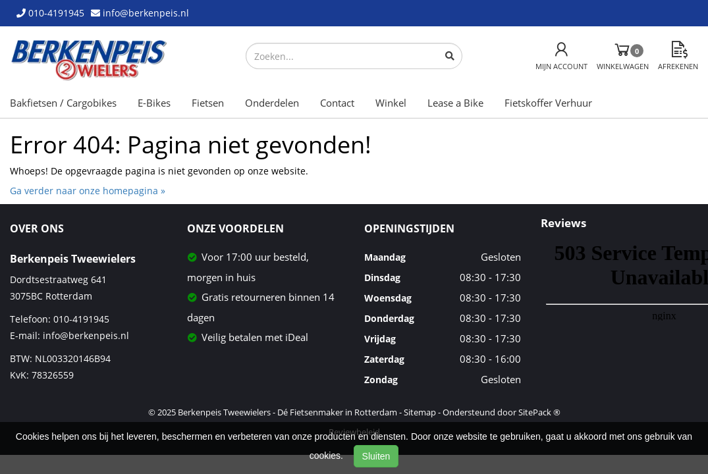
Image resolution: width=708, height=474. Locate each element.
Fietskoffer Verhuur (548, 102)
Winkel (390, 102)
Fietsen (208, 102)
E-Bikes (154, 102)
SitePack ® (539, 412)
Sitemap (420, 412)
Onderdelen (272, 102)
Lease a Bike (455, 102)
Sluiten (376, 456)
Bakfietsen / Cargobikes (63, 102)
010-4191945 (81, 319)
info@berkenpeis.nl (86, 335)
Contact (337, 102)
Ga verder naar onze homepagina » (87, 190)
